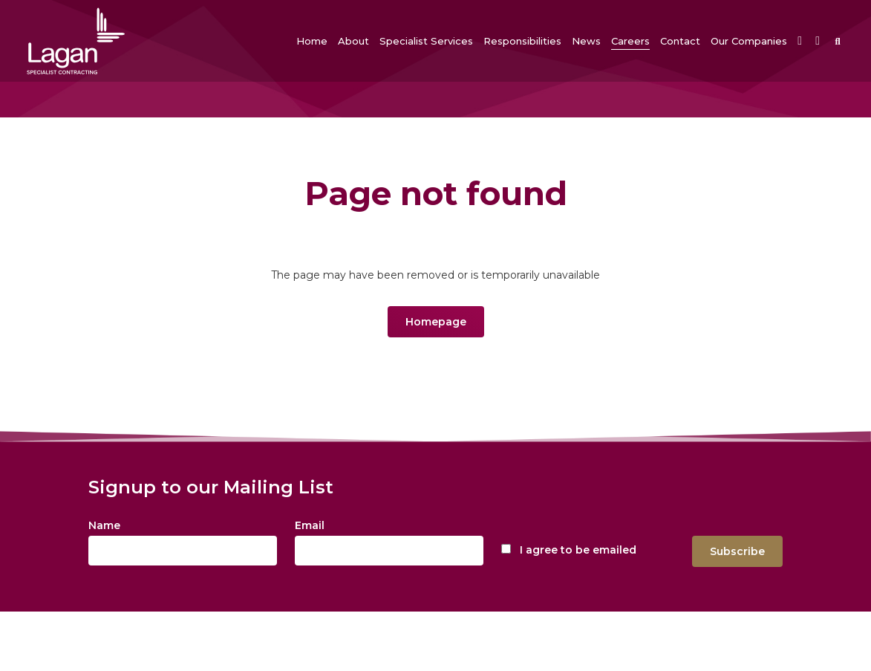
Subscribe (737, 551)
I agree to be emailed (578, 550)
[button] (353, 41)
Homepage (435, 321)
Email (309, 525)
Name (104, 525)
